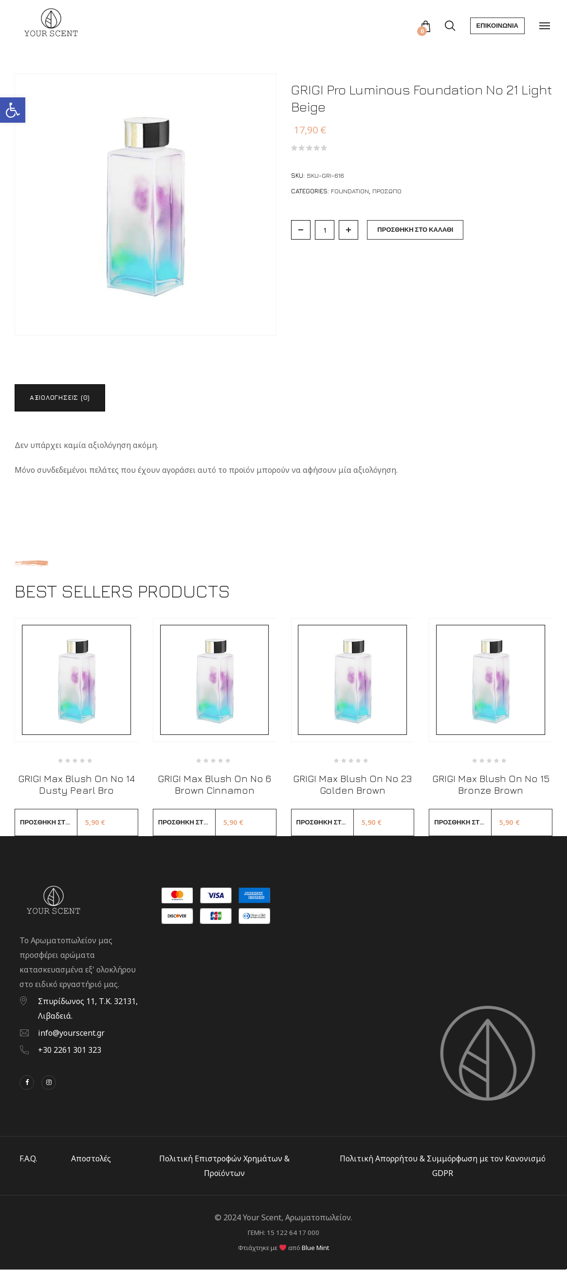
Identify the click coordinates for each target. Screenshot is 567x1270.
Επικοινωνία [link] (497, 25)
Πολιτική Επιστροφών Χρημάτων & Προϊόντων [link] (224, 1166)
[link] (12, 110)
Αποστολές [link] (91, 1159)
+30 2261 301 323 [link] (69, 1050)
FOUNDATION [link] (350, 191)
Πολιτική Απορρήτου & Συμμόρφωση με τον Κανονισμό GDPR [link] (443, 1166)
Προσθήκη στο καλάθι (415, 229)
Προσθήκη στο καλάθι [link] (48, 822)
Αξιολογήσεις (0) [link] (60, 397)
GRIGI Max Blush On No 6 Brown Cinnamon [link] (214, 784)
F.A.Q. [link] (28, 1159)
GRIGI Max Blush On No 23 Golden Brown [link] (352, 784)
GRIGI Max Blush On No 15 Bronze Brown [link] (490, 784)
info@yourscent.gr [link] (71, 1033)
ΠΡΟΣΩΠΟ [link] (387, 191)
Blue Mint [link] (315, 1248)
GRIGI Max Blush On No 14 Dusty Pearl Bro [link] (76, 784)
